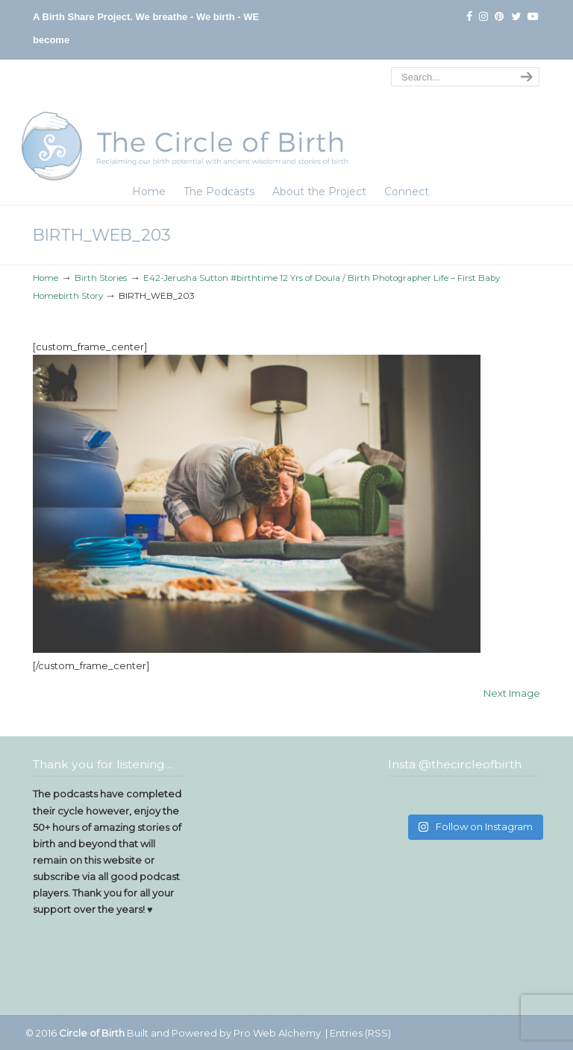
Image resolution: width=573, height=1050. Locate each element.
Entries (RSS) (360, 1033)
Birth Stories (101, 278)
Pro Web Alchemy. (278, 1033)
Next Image (511, 693)
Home (45, 278)
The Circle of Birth (186, 122)
